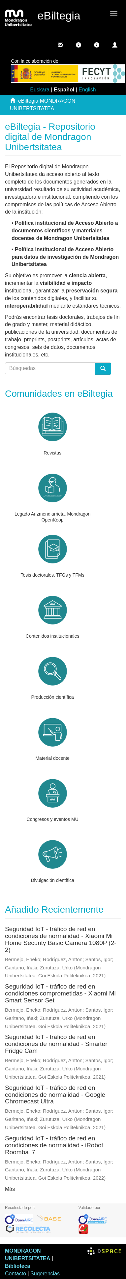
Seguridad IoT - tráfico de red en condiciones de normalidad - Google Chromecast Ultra (55, 1094)
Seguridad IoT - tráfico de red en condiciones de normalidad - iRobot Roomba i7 (54, 1145)
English (87, 89)
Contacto (15, 1273)
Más (10, 1189)
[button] (78, 45)
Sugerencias (45, 1273)
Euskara (39, 89)
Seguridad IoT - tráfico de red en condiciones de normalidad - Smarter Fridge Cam (56, 1043)
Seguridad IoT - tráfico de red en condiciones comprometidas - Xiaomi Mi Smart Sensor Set (60, 993)
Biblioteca (17, 1266)
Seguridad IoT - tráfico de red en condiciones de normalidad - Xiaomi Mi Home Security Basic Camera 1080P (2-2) (60, 939)
